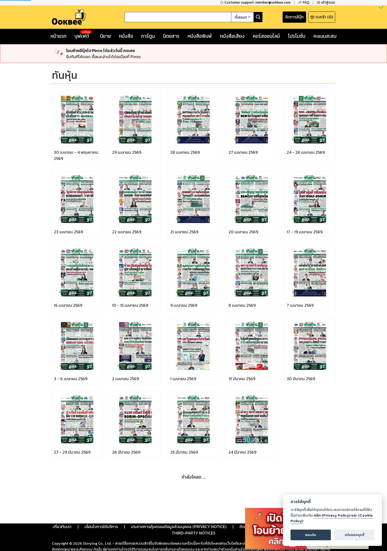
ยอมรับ (310, 534)
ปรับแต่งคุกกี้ (354, 534)
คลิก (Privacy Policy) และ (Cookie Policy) (332, 518)
